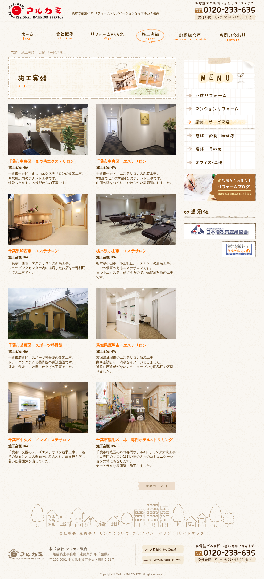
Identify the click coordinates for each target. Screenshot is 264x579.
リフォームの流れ (107, 35)
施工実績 (148, 35)
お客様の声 (190, 35)
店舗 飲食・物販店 (219, 135)
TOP (14, 52)
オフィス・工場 (219, 162)
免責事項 (88, 533)
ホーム (27, 35)
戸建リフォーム (219, 95)
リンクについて (115, 533)
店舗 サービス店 (50, 52)
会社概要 (65, 35)
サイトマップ (192, 533)
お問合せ (234, 35)
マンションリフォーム (219, 108)
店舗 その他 (219, 148)
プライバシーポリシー (154, 533)
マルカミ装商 (35, 11)
